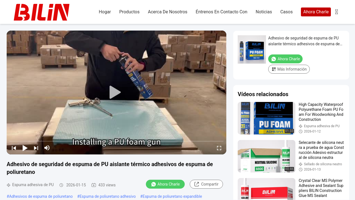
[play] (116, 92)
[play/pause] (25, 148)
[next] (36, 148)
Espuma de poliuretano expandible (172, 196)
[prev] (13, 148)
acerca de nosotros (167, 11)
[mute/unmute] (47, 148)
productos (129, 11)
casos (286, 11)
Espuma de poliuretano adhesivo (108, 196)
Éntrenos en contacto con (221, 11)
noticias (264, 11)
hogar (105, 11)
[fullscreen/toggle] (219, 148)
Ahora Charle (316, 11)
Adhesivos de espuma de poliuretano (41, 196)
